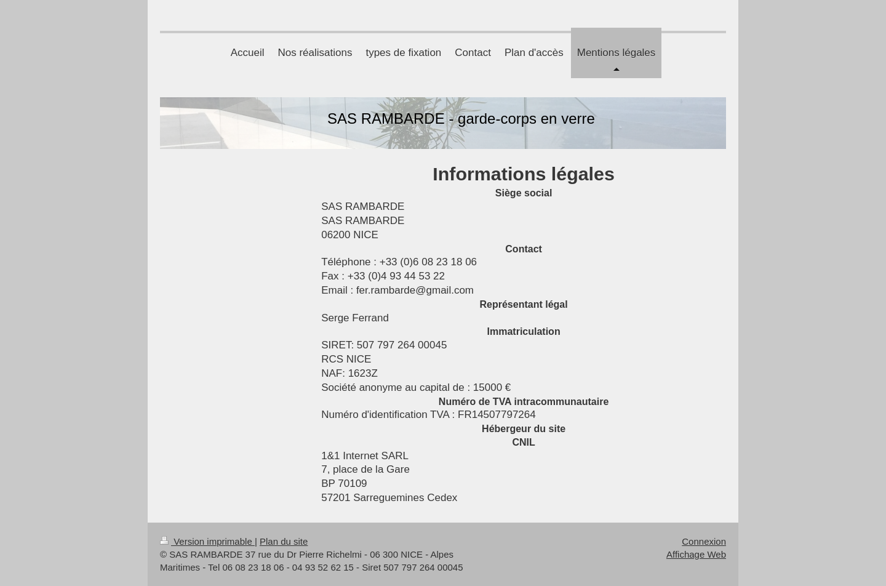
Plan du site (284, 541)
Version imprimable (207, 541)
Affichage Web (696, 554)
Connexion (704, 541)
